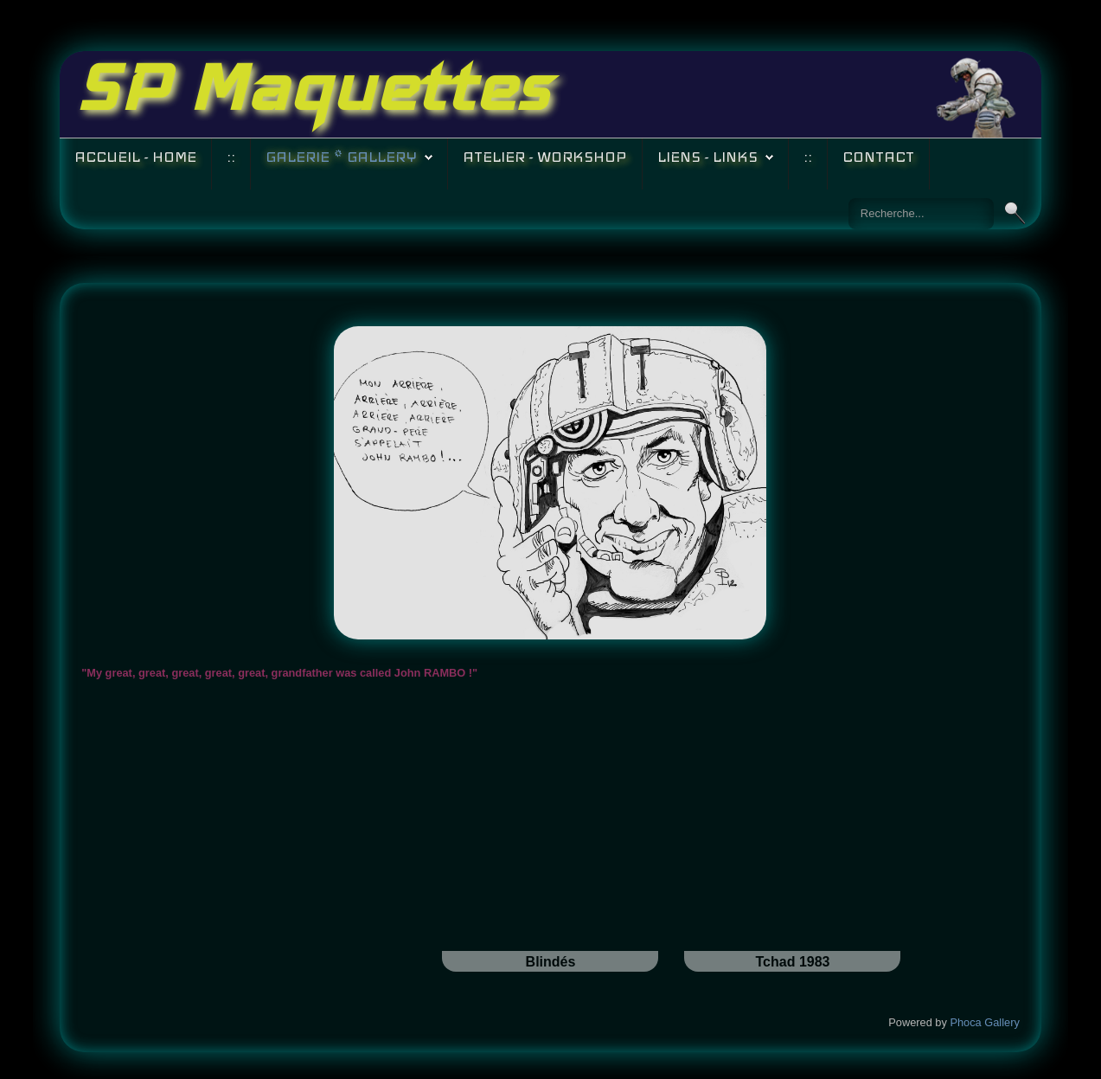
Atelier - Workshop (545, 157)
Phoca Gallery (984, 1022)
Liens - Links (707, 157)
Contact (878, 157)
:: (231, 157)
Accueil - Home (135, 157)
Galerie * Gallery (341, 157)
